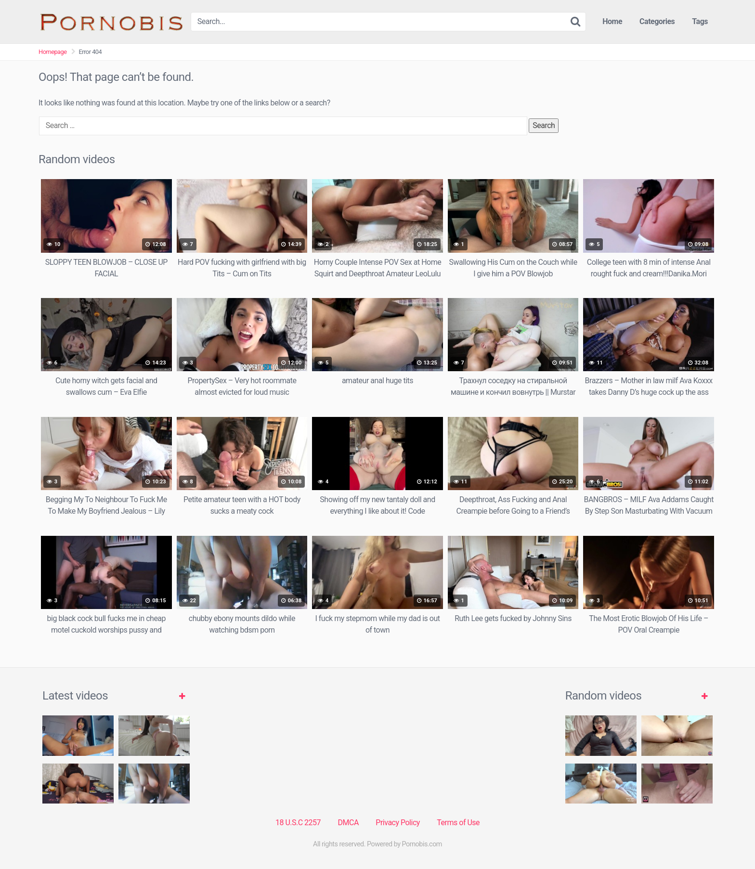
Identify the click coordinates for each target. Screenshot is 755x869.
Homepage (53, 51)
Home (612, 21)
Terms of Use (458, 822)
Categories (657, 21)
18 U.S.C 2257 (298, 822)
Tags (700, 21)
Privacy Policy (398, 822)
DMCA (348, 822)
